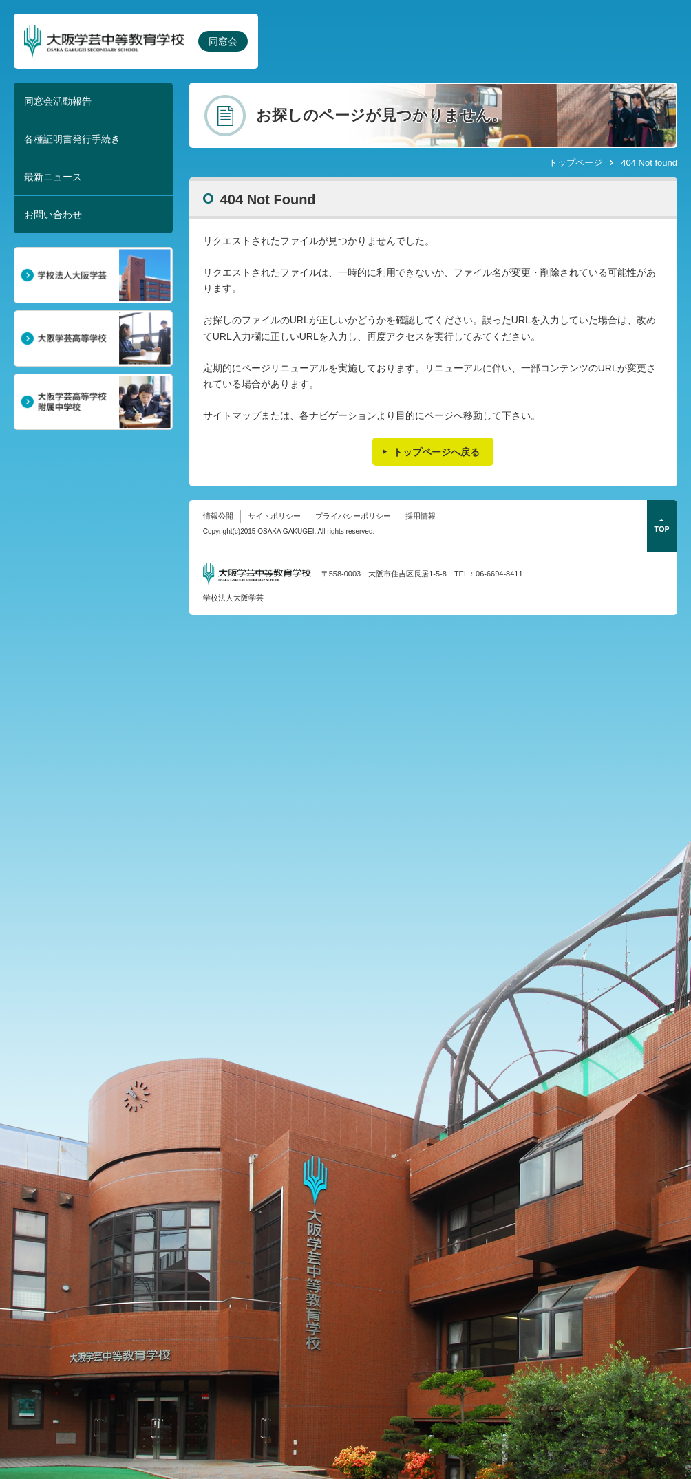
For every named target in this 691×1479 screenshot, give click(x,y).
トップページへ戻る (436, 451)
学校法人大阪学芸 (233, 598)
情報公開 (218, 516)
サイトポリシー (274, 516)
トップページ (575, 162)
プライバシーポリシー (353, 516)
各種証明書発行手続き (72, 138)
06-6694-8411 (499, 574)
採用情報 (420, 516)
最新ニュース (53, 176)
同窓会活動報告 (58, 101)
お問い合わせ (53, 214)
